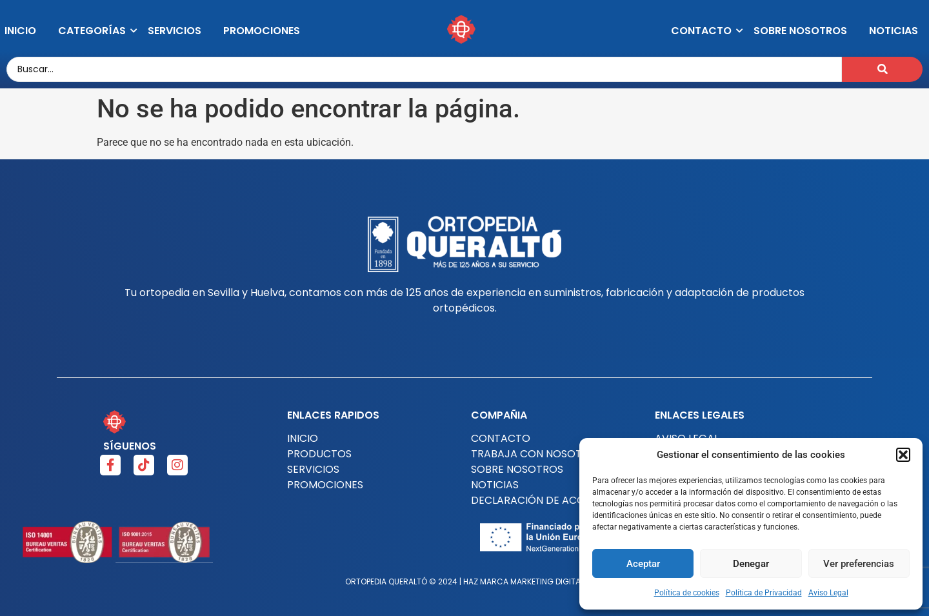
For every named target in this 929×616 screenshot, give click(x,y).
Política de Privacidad (764, 592)
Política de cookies (686, 592)
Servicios (174, 30)
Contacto (703, 30)
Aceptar (643, 564)
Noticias (893, 30)
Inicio (20, 30)
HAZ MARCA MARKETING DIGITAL (523, 581)
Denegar (751, 564)
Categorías (94, 30)
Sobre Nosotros (800, 30)
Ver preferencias (858, 564)
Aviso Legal (828, 592)
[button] (903, 454)
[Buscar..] (424, 69)
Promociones (261, 30)
